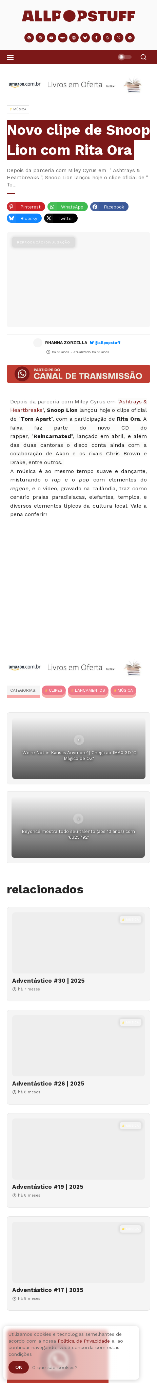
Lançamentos (90, 690)
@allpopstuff (107, 343)
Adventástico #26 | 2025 (48, 1083)
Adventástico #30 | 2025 (48, 980)
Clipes (55, 690)
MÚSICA (125, 690)
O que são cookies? (55, 1367)
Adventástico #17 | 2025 (47, 1290)
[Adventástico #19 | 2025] (78, 1149)
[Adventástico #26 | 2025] (78, 1045)
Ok (18, 1367)
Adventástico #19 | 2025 (47, 1186)
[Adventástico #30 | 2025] (78, 942)
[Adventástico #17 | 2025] (78, 1252)
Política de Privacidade (84, 1341)
